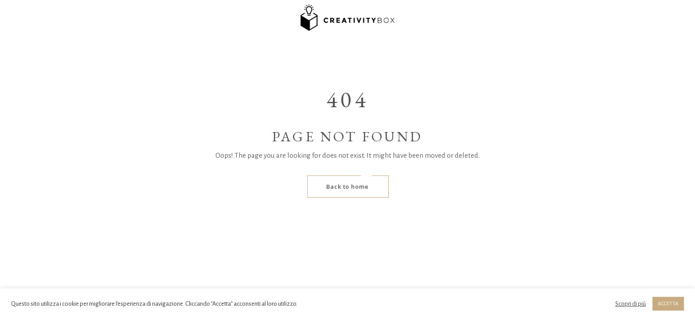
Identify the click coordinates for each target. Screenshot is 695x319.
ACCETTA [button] (668, 304)
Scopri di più (630, 303)
